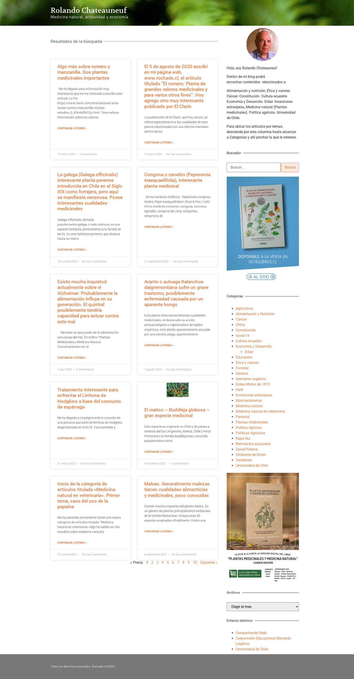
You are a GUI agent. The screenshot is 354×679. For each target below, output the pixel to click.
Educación (244, 357)
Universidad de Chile (252, 465)
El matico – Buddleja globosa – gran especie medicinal (176, 412)
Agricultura (244, 308)
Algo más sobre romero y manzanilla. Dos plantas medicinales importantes (83, 72)
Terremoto (244, 460)
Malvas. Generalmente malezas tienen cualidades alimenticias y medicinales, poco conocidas (177, 489)
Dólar (249, 352)
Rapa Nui (243, 438)
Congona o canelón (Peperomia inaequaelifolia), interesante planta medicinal (177, 180)
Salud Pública (247, 449)
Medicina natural (249, 406)
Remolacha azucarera (253, 444)
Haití (239, 390)
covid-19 (242, 335)
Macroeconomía (249, 400)
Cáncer (241, 319)
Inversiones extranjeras (254, 395)
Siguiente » (209, 562)
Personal (243, 417)
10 (195, 562)
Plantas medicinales (252, 422)
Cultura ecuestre (248, 341)
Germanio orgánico (251, 379)
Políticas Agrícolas (250, 433)
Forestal (242, 368)
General (242, 373)
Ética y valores (247, 362)
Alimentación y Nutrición (255, 314)
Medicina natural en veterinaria (260, 411)
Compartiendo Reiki (251, 633)
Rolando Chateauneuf (89, 10)
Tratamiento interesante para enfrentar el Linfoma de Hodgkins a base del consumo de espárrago (89, 398)
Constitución (246, 330)
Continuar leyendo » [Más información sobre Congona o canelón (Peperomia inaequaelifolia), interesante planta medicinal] (159, 227)
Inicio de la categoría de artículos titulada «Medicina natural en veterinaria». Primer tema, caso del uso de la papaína (88, 495)
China (240, 325)
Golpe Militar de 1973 (253, 384)
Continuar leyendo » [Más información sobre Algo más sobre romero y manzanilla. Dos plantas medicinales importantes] (72, 128)
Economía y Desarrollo (254, 346)
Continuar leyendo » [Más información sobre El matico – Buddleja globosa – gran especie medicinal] (159, 451)
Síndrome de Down (251, 455)
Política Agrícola (249, 427)
